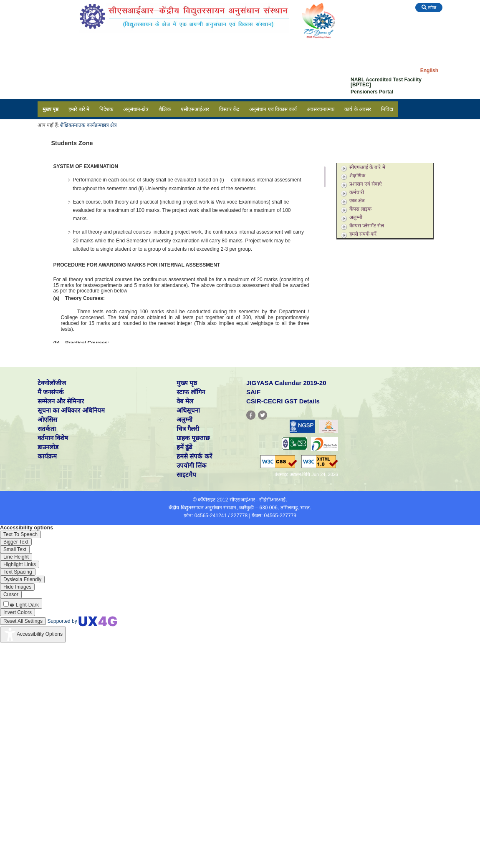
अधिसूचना (188, 410)
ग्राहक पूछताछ (193, 437)
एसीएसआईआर (195, 109)
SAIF (253, 391)
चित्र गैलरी (188, 428)
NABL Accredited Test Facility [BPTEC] (386, 82)
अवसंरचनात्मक (320, 109)
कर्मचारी (356, 192)
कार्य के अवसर (357, 109)
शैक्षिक (165, 109)
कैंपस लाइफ (360, 209)
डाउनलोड (48, 447)
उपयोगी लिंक (192, 465)
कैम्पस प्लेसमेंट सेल (366, 226)
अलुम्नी (355, 217)
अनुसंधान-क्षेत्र (136, 109)
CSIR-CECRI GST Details (283, 401)
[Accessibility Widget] (33, 634)
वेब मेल (185, 401)
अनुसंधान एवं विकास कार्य (273, 109)
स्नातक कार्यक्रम (86, 125)
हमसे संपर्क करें (363, 234)
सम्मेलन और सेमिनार (61, 401)
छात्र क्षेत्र (109, 125)
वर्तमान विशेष (53, 437)
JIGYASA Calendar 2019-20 (286, 382)
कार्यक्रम (47, 456)
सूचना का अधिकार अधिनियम (71, 410)
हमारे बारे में (78, 109)
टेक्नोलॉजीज (52, 382)
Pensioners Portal (372, 91)
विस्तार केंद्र (229, 109)
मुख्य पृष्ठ (50, 109)
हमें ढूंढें (184, 447)
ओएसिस (47, 419)
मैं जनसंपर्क (51, 391)
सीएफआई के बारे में (367, 167)
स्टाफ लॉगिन (191, 391)
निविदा (387, 109)
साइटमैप (186, 474)
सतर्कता (47, 428)
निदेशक (106, 109)
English (429, 70)
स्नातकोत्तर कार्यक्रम (363, 158)
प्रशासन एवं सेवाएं (365, 184)
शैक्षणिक (357, 176)
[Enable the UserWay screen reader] (20, 534)
